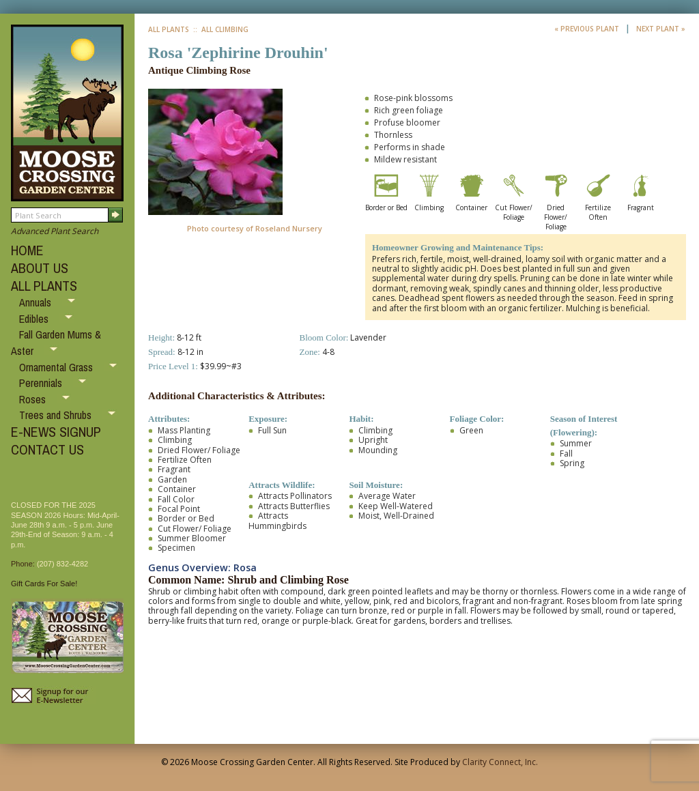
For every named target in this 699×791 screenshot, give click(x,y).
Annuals (36, 302)
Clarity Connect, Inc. (500, 762)
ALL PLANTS (44, 285)
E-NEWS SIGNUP (56, 431)
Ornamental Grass (57, 367)
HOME (27, 250)
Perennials (42, 382)
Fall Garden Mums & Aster (56, 342)
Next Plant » (660, 28)
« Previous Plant (587, 28)
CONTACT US (47, 449)
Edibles (35, 318)
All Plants (168, 29)
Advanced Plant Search (54, 231)
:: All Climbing (219, 29)
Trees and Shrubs (56, 414)
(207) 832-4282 (62, 564)
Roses (33, 399)
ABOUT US (39, 268)
